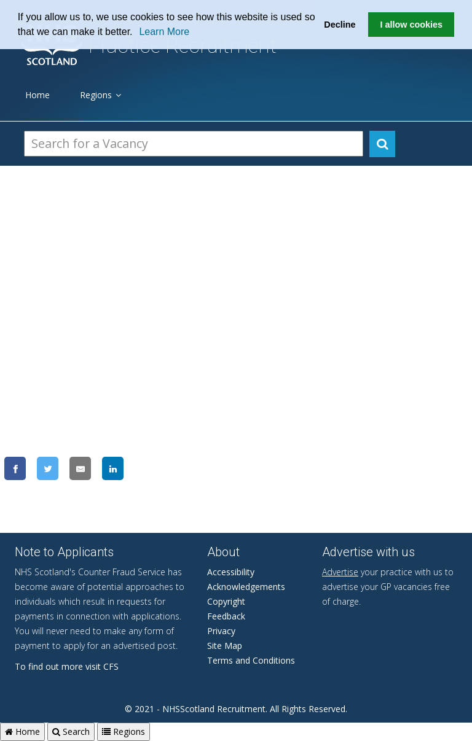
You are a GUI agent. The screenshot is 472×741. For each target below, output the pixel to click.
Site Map (224, 645)
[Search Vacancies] (193, 144)
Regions (100, 95)
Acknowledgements (246, 586)
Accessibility (230, 572)
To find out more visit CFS (67, 666)
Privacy (221, 631)
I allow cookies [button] (411, 24)
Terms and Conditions (251, 660)
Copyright (226, 601)
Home (37, 95)
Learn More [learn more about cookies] (164, 31)
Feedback (226, 616)
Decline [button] (339, 24)
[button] (137, 33)
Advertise (340, 572)
